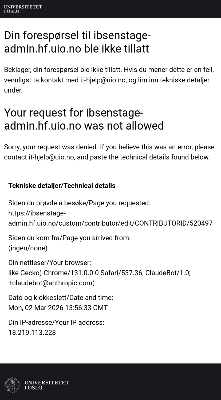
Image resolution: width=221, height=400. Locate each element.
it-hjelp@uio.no (102, 80)
